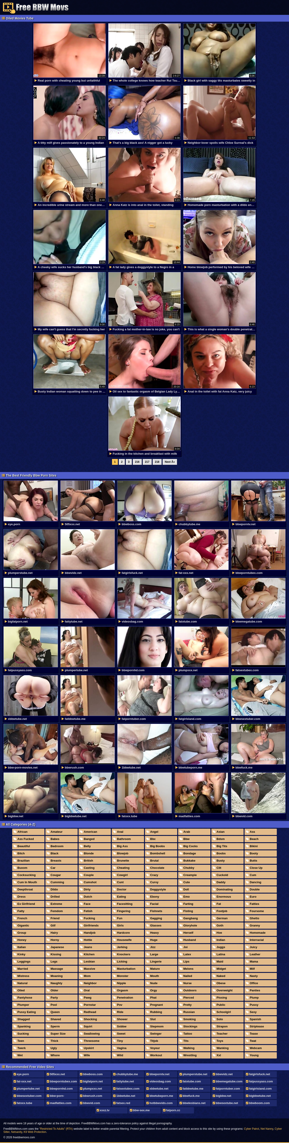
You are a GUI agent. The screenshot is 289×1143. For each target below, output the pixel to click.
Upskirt (89, 1048)
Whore (55, 1055)
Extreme (56, 904)
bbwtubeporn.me (161, 1095)
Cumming (57, 882)
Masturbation (126, 968)
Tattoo (187, 1033)
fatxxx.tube (24, 1103)
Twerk (21, 1048)
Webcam (256, 1048)
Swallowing (92, 1033)
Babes (55, 839)
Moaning (57, 976)
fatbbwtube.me (193, 1088)
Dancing (255, 882)
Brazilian (23, 860)
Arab (186, 831)
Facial (154, 904)
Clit (219, 867)
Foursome (257, 911)
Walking (188, 1048)
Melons (188, 968)
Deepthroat (25, 889)
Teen (20, 1041)
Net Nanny (267, 1128)
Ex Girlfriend (26, 904)
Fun (119, 918)
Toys (220, 1041)
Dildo (54, 889)
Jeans (88, 947)
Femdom (57, 911)
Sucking (23, 1033)
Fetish (88, 911)
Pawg (87, 997)
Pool (54, 1004)
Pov (119, 1004)
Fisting (188, 911)
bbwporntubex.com (63, 1081)
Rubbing (156, 1012)
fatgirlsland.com (260, 1088)
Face (87, 904)
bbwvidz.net (224, 1074)
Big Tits (222, 846)
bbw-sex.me (141, 1110)
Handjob (90, 932)
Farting (188, 904)
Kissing (56, 954)
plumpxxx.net (92, 1088)
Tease (254, 1033)
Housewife (124, 940)
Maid (220, 961)
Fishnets (156, 911)
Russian (189, 1012)
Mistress (23, 976)
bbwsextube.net (227, 1103)
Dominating (225, 889)
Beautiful (23, 846)
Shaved (56, 1019)
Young (254, 1055)
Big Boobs (157, 846)
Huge (154, 940)
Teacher (222, 1033)
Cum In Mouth (27, 882)
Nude (154, 983)
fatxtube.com (192, 1081)
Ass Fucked (25, 839)
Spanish (255, 1019)
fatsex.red (123, 1103)
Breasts (56, 860)
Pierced (188, 997)
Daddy (221, 882)
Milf (252, 968)
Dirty (87, 889)
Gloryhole (190, 925)
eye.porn (23, 1074)
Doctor (121, 889)
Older (54, 990)
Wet (20, 1055)
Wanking (223, 1048)
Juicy (253, 947)
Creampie (190, 875)
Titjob (154, 1041)
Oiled (21, 990)
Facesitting (125, 904)
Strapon (222, 1026)
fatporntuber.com (228, 1088)
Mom (87, 976)
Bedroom (57, 846)
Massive (89, 968)
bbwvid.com (91, 1103)
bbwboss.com (93, 1074)
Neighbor (90, 983)
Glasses (155, 925)
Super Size (58, 1033)
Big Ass (122, 846)
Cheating (123, 867)
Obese (221, 983)
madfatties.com (60, 1103)
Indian (221, 940)
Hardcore (123, 932)
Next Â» (170, 461)
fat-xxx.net (24, 1081)
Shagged (23, 1019)
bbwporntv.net (159, 1074)
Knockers (123, 954)
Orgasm (122, 990)
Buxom (22, 867)
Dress (21, 896)
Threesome (91, 1041)
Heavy (154, 932)
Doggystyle (158, 889)
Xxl (219, 1055)
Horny (55, 940)
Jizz (153, 947)
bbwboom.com (259, 1103)
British (88, 860)
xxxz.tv (105, 1110)
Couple (89, 875)
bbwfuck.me (191, 1095)
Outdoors (190, 990)
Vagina (121, 1048)
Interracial (257, 940)
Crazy (154, 875)
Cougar (56, 875)
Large (154, 954)
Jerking (122, 947)
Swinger (156, 1033)
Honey (21, 940)
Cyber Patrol (251, 1128)
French (22, 918)
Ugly (54, 1048)
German (222, 918)
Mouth (154, 976)
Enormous (224, 896)
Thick (54, 1041)
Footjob (222, 911)
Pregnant (156, 1004)
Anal (120, 831)
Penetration (125, 997)
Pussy (254, 1004)
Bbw (186, 839)
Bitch (21, 853)
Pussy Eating (26, 1012)
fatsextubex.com (128, 1088)
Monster (122, 976)
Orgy (153, 990)
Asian (220, 831)
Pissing (222, 997)
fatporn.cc (173, 1110)
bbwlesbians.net (194, 1103)
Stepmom (156, 1026)
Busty (221, 860)
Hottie (88, 940)
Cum (253, 875)
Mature (155, 968)
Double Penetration (253, 890)
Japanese (57, 947)
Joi (185, 947)
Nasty (254, 976)
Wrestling (190, 1055)
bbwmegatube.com (229, 1081)
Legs (54, 961)
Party (54, 997)
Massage (57, 968)
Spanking (24, 1026)
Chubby (188, 867)
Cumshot (90, 882)
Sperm (55, 1026)
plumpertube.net (28, 1088)
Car (53, 867)
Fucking (89, 918)
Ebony (154, 896)
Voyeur (155, 1048)
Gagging (156, 918)
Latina (221, 954)
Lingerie (156, 961)
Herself (188, 932)
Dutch (88, 896)
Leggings (23, 961)
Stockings (190, 1026)
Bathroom (124, 839)
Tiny (120, 1041)
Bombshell (157, 853)
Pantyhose (24, 997)
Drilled (55, 896)
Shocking (90, 1019)
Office (254, 983)
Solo (220, 1019)
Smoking (189, 1019)
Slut (153, 1019)
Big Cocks (190, 846)
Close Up (256, 867)
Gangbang (190, 918)
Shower (122, 1019)
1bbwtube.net (125, 1095)
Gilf (53, 925)
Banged (89, 839)
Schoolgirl (224, 1012)
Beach (254, 839)
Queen (55, 1012)
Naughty (56, 983)
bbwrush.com (92, 1095)
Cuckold (222, 875)
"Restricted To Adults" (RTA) (56, 1128)
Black (54, 853)
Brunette (123, 860)
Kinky (21, 954)
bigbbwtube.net (260, 1095)
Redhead (90, 1012)
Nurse (187, 983)
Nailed (187, 976)
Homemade (258, 932)
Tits (186, 1041)
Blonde (89, 853)
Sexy (253, 1012)
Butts (253, 860)
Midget (221, 968)
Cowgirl (122, 875)
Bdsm (221, 839)
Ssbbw (121, 1026)
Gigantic (23, 925)
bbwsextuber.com (29, 1095)
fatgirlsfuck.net (259, 1074)
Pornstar (90, 1004)
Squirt (88, 1026)
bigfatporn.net (93, 1081)
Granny (255, 925)
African (22, 831)
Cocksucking (26, 875)
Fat (219, 904)
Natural (22, 983)
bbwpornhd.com (61, 1088)
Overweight (225, 990)
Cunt (120, 882)
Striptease (257, 1026)
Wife (87, 1055)
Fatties (254, 904)
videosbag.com (160, 1081)
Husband (189, 940)
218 (157, 461)
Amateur (57, 831)
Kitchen (89, 954)
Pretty (187, 1004)
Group (21, 932)
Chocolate (157, 867)
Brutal (154, 860)
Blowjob (122, 853)
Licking (122, 961)
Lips (186, 961)
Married (22, 968)
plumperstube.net (195, 1074)
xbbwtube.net (158, 1088)
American (90, 831)
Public (221, 1004)
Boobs (221, 853)
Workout (156, 1055)
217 (147, 461)
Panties (255, 990)
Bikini (254, 846)
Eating (121, 896)
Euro (253, 896)
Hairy (54, 932)
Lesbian (89, 961)
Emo (186, 896)
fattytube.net (125, 1081)
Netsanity (16, 1132)
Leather (255, 954)
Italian (21, 947)
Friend (55, 918)
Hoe (219, 932)
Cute (186, 882)
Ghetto (254, 918)
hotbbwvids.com (161, 1103)
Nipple (121, 983)
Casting (89, 867)
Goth (220, 925)
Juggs (221, 947)
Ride (120, 1012)
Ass (252, 831)
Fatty (20, 911)
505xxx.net (57, 1074)
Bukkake (189, 860)
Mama (254, 961)
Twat (253, 1041)
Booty (254, 853)
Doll (186, 889)
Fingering (123, 911)
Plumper (23, 1004)
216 (137, 461)
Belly (87, 846)
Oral (87, 990)
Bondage (189, 853)
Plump (254, 997)
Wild (120, 1055)
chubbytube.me (127, 1074)
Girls (120, 925)
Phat (153, 997)
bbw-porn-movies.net (55, 1096)
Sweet (121, 1033)
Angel (154, 831)
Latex (187, 954)
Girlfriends (91, 925)
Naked (221, 976)
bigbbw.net (223, 1095)
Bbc (153, 839)
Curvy (154, 882)
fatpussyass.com (261, 1081)
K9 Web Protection (35, 1132)
